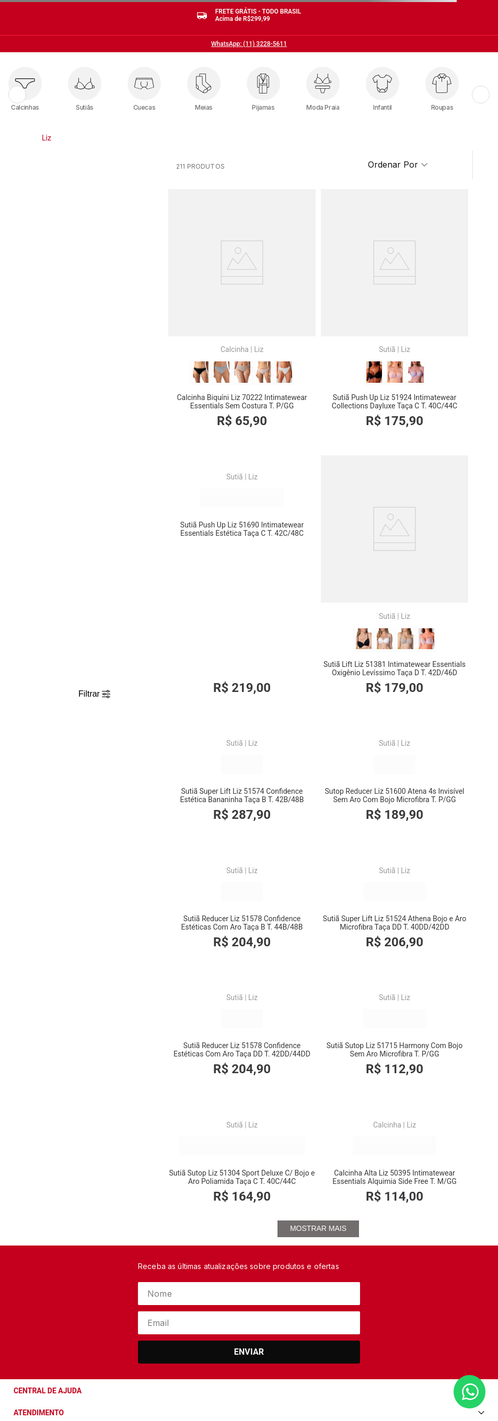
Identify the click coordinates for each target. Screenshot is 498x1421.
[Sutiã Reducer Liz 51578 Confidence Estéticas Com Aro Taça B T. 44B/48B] (216, 749)
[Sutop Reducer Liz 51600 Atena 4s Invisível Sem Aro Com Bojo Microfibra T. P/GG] (420, 521)
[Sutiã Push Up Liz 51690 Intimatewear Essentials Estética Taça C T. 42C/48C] (420, 292)
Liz (46, 138)
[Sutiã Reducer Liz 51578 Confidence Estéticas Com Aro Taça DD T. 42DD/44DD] (420, 749)
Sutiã (311, 299)
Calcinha (209, 299)
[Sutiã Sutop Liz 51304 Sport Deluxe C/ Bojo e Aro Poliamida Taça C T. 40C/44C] (318, 973)
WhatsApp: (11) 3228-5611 (249, 44)
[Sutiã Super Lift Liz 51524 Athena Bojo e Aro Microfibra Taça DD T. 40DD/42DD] (318, 749)
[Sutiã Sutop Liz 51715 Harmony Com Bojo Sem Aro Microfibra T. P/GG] (216, 973)
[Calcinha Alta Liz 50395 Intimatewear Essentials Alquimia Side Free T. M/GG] (420, 973)
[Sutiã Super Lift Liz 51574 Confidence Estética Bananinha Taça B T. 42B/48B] (318, 521)
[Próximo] (481, 94)
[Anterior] (17, 94)
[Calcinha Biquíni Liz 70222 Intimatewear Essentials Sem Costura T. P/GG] (216, 292)
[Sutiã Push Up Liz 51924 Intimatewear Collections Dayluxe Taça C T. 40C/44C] (318, 292)
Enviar (249, 1215)
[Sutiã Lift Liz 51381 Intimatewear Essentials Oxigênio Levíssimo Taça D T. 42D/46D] (216, 521)
